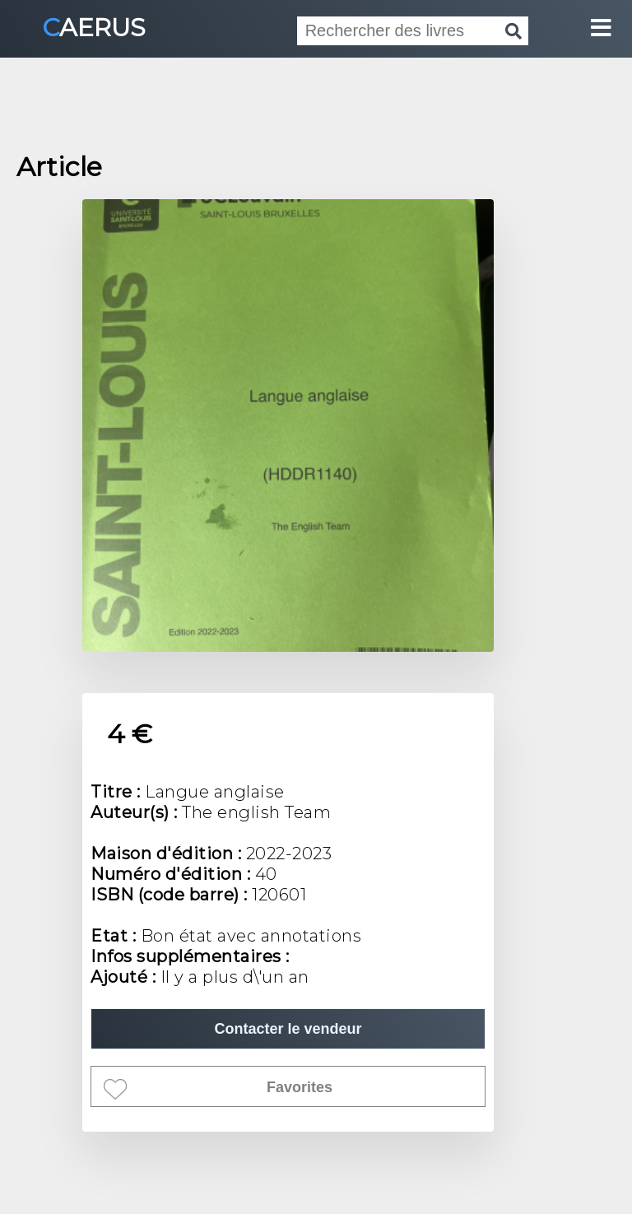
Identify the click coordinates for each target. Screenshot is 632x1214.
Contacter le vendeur (287, 1029)
